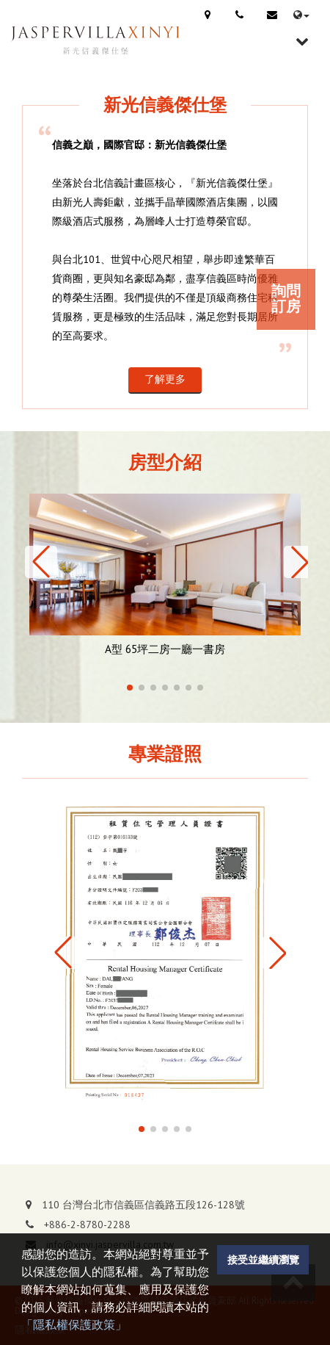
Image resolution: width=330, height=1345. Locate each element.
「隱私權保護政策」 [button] (74, 1324)
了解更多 (165, 379)
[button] (41, 562)
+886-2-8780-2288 (87, 1224)
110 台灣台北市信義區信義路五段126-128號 (143, 1204)
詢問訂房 (286, 298)
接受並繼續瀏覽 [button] (263, 1259)
